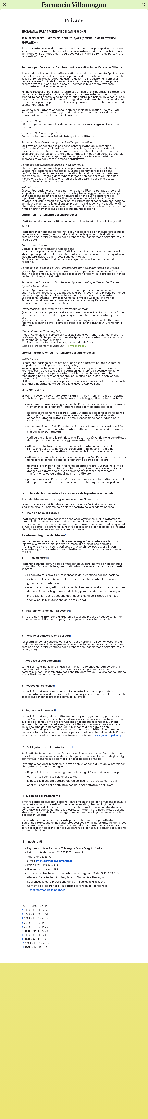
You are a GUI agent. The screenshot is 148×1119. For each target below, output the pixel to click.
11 (61, 796)
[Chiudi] (4, 4)
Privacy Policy (77, 346)
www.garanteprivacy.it (108, 735)
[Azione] (143, 4)
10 (71, 747)
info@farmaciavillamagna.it (54, 861)
